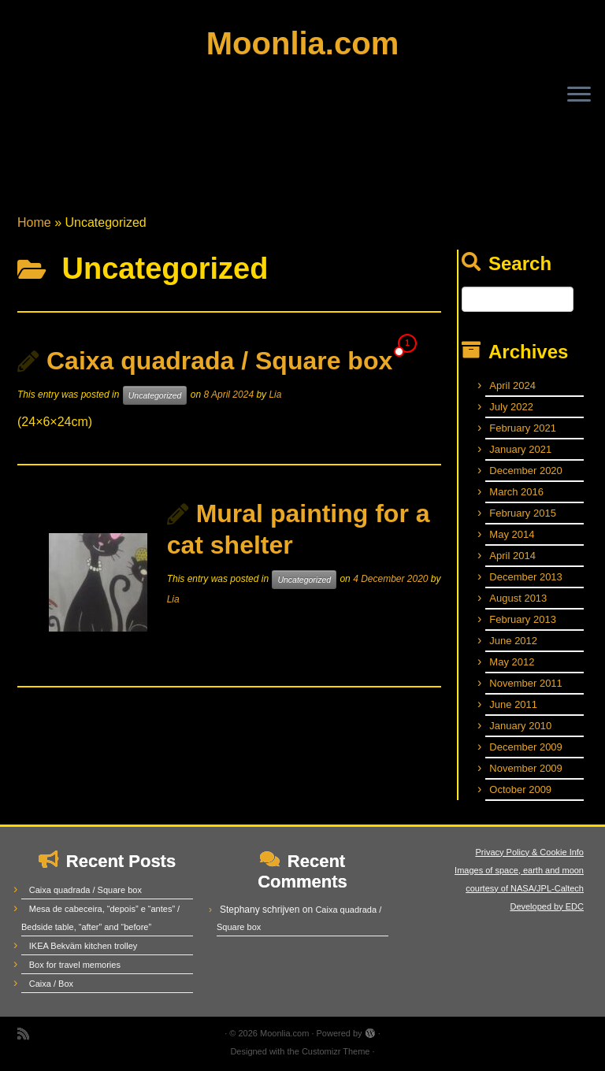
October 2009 (520, 789)
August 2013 (518, 598)
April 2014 (512, 555)
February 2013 (522, 619)
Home (34, 222)
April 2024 (512, 385)
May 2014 (511, 534)
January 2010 (520, 726)
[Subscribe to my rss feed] (28, 1034)
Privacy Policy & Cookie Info (529, 852)
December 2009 (525, 747)
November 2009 (525, 768)
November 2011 (525, 683)
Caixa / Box (51, 983)
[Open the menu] (579, 95)
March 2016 (516, 492)
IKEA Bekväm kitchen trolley (83, 946)
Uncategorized (155, 395)
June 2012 (513, 641)
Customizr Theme (336, 1051)
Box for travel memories (75, 964)
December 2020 (525, 470)
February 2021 (522, 428)
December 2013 (525, 577)
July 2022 (511, 407)
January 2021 (520, 449)
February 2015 (522, 513)
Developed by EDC (547, 906)
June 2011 (513, 704)
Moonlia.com (302, 43)
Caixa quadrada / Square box (219, 360)
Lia (275, 394)
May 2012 (511, 662)
